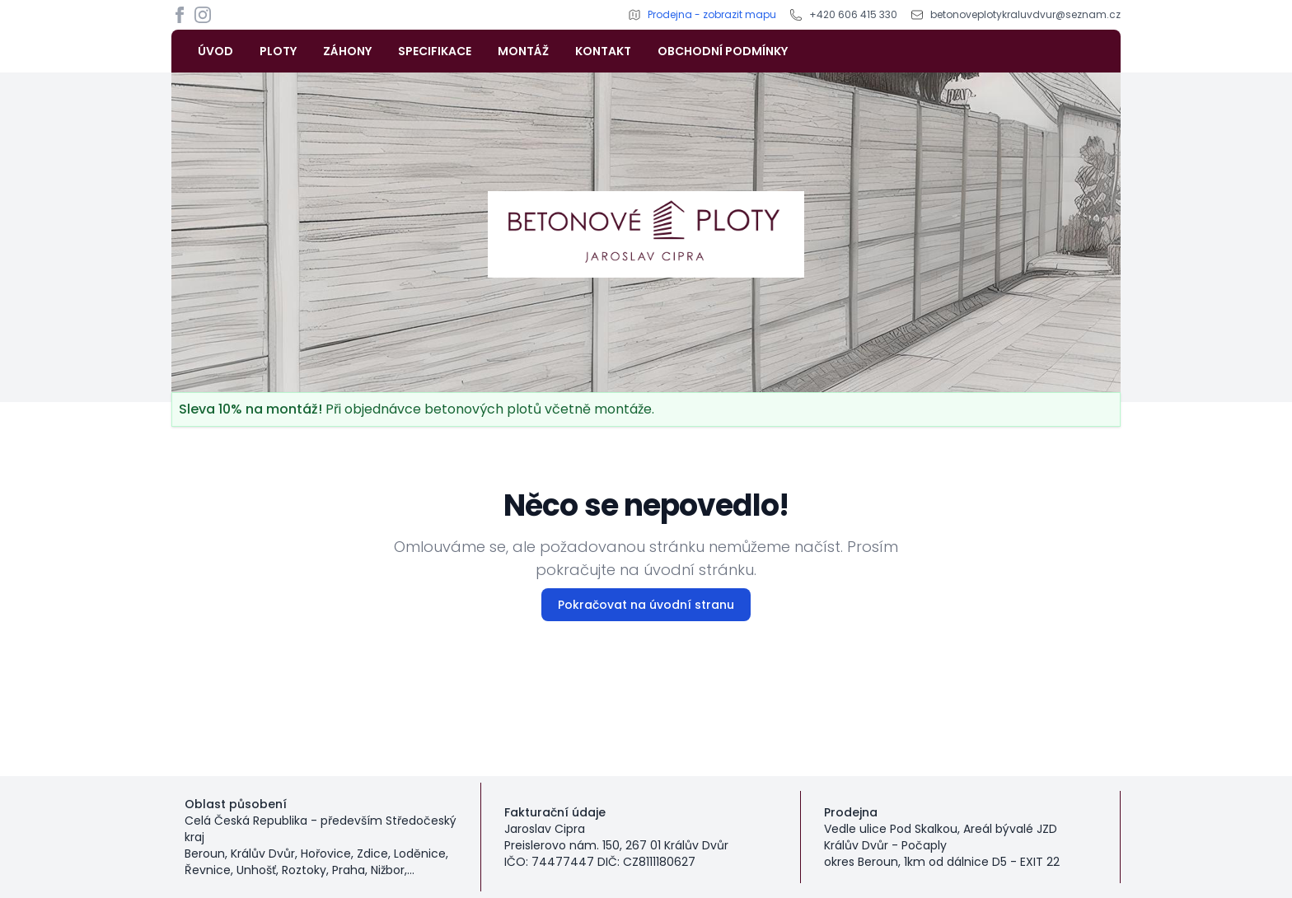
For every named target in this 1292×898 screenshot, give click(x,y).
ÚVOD (215, 51)
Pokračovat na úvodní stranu (646, 604)
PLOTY (278, 51)
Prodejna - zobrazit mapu (712, 14)
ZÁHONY (347, 51)
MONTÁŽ (523, 51)
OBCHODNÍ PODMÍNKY (723, 51)
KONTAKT (603, 51)
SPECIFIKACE (434, 51)
